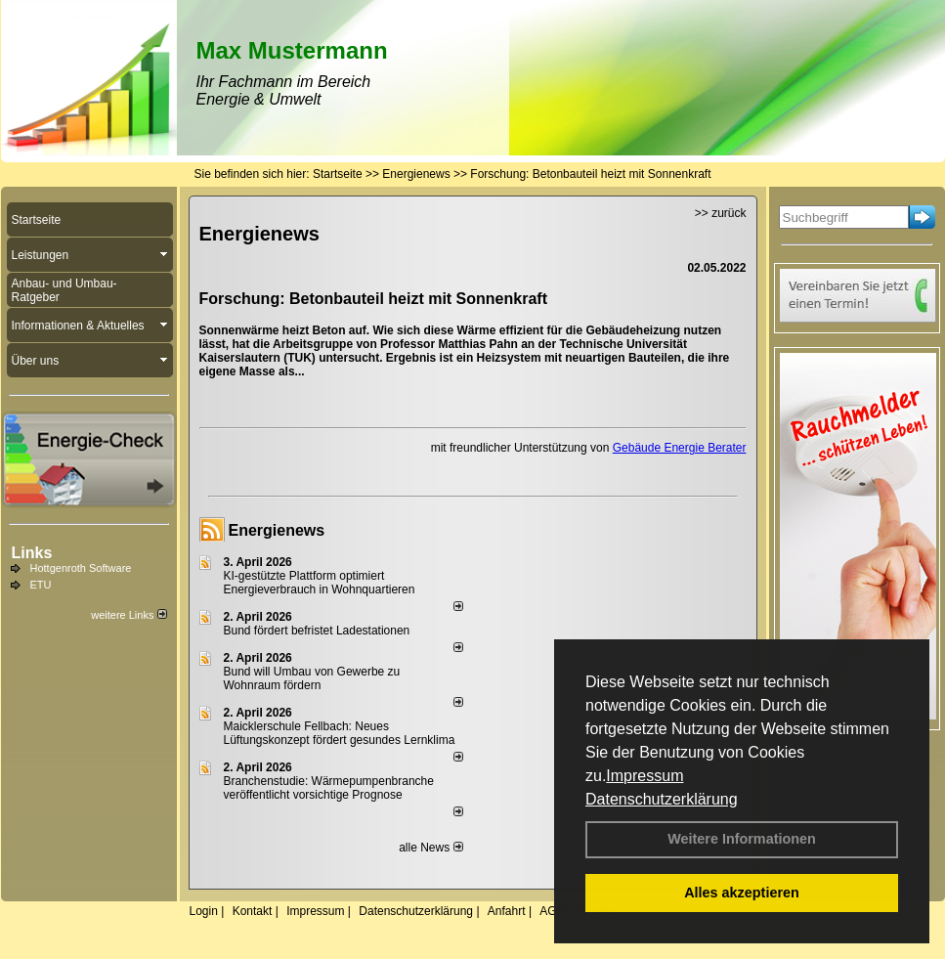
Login (204, 911)
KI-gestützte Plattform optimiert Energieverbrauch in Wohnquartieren (319, 582)
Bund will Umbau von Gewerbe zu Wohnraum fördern (312, 678)
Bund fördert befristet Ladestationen (317, 630)
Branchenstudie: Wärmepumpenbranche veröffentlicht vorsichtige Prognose (329, 788)
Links (32, 553)
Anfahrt (507, 911)
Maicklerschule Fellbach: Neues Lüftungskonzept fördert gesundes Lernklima (339, 733)
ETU (41, 584)
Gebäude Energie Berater (680, 448)
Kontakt (253, 911)
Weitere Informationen (741, 839)
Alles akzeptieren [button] (741, 892)
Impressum (644, 775)
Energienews (277, 530)
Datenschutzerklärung (661, 799)
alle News (430, 847)
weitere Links (128, 615)
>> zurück (721, 213)
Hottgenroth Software (81, 568)
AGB (551, 911)
